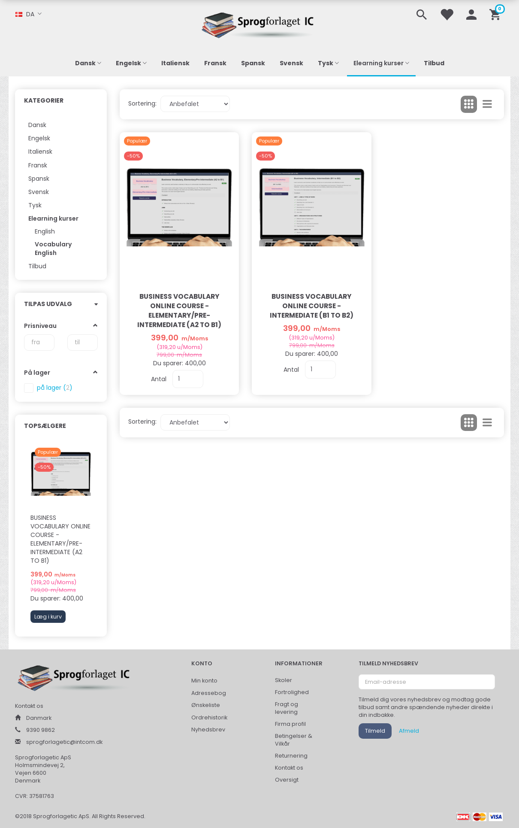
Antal (159, 379)
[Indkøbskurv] (496, 13)
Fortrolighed (292, 692)
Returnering (291, 755)
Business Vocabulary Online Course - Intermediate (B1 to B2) (311, 306)
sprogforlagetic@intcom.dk (64, 742)
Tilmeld (375, 731)
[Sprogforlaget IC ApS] (259, 24)
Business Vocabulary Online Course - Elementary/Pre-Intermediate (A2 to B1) (60, 539)
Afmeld (409, 731)
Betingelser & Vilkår (293, 739)
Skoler (283, 680)
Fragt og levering (286, 708)
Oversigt (287, 779)
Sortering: (142, 103)
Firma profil (290, 724)
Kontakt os (289, 767)
